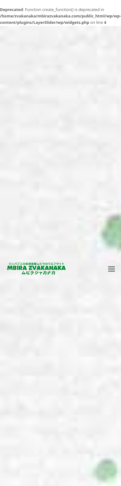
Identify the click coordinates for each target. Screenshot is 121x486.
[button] (111, 268)
